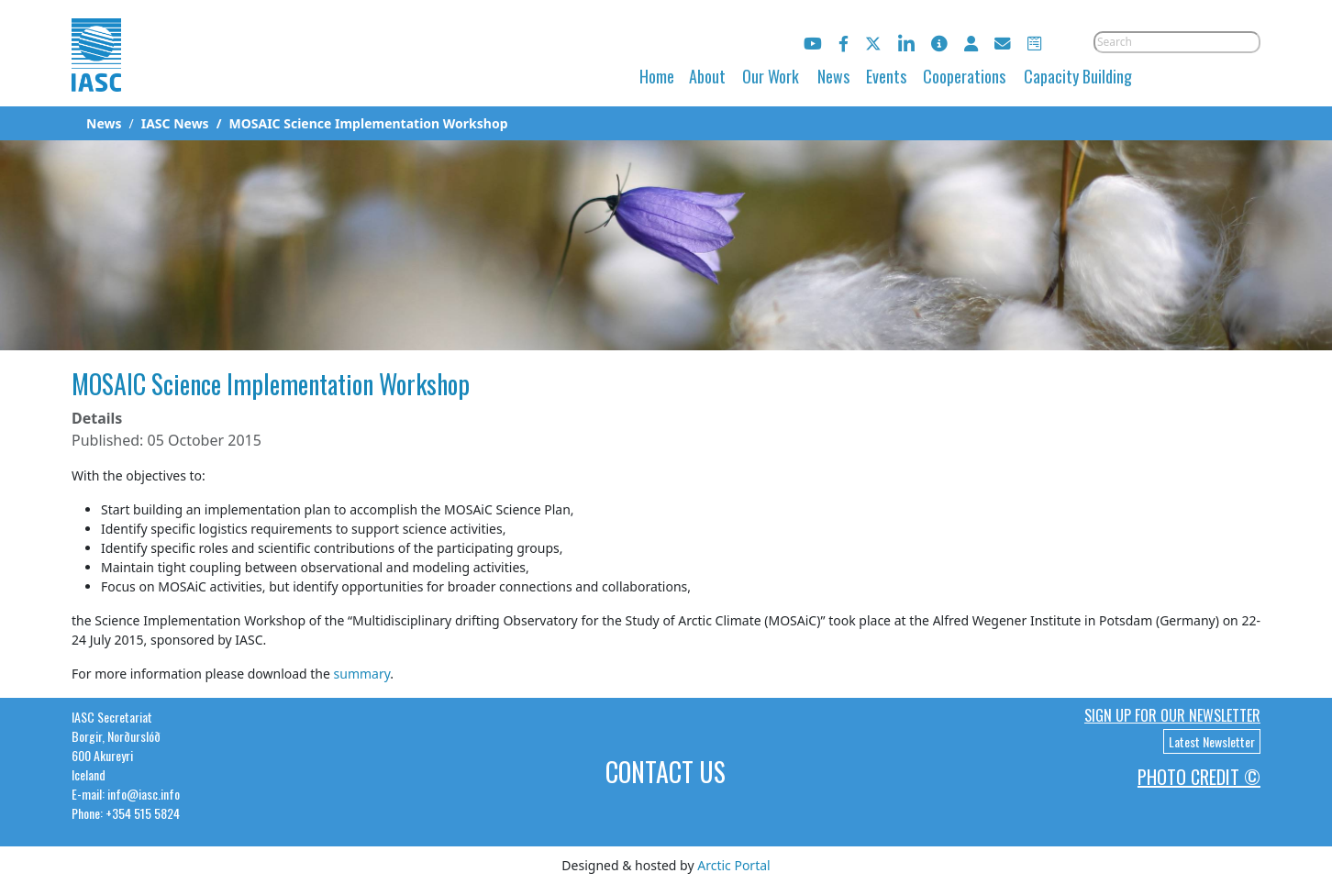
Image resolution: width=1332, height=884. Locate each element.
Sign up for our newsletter (1172, 715)
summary (362, 673)
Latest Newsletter (1212, 741)
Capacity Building (1078, 76)
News (833, 76)
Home (656, 76)
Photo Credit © (1199, 776)
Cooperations (964, 76)
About (707, 76)
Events (886, 76)
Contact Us (665, 771)
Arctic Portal (733, 865)
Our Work (770, 76)
